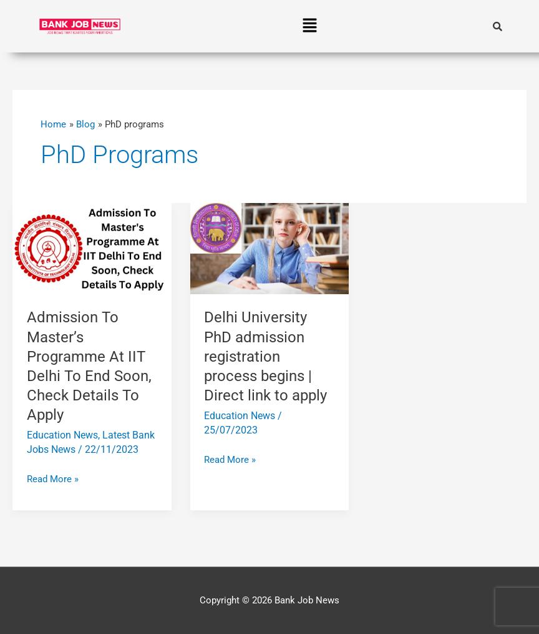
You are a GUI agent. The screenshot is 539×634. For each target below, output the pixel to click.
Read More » (53, 478)
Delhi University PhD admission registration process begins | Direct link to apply (265, 356)
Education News (62, 435)
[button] (310, 26)
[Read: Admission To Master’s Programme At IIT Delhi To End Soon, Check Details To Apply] (92, 248)
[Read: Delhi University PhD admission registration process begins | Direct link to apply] (269, 248)
